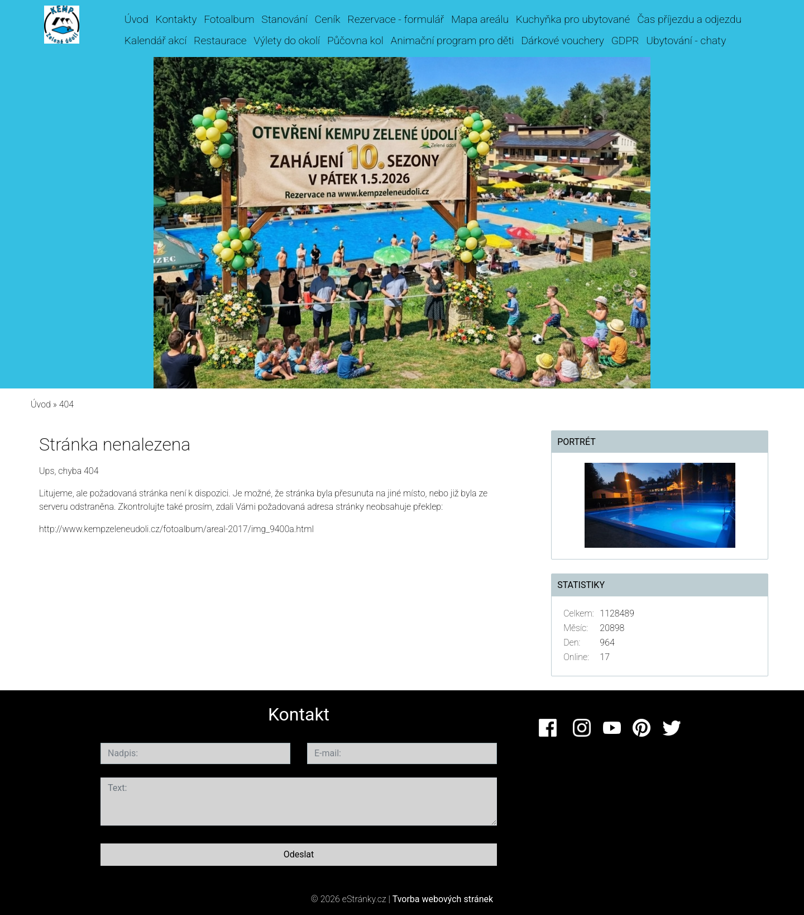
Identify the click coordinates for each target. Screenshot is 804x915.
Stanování (284, 19)
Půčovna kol (355, 40)
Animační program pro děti (452, 40)
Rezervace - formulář (395, 19)
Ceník (328, 19)
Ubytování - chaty (686, 40)
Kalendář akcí (156, 40)
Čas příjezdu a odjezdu (689, 19)
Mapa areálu (480, 19)
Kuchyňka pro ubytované (573, 19)
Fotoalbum (229, 19)
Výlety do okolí (286, 40)
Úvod (137, 19)
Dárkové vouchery (562, 40)
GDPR (625, 40)
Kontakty (176, 19)
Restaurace (220, 40)
